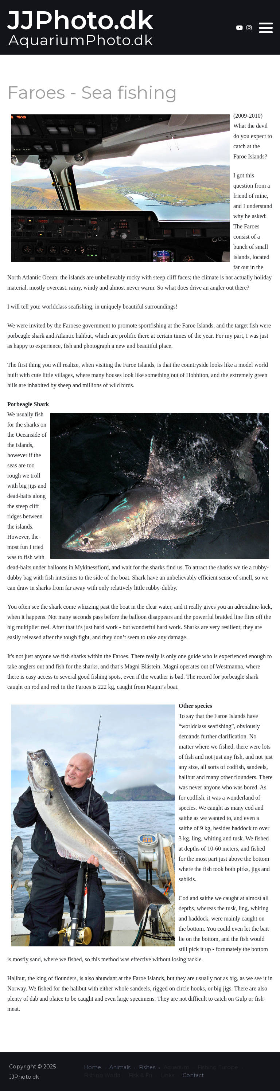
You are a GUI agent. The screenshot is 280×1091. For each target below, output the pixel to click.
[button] (266, 27)
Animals (120, 1067)
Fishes (147, 1067)
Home (92, 1067)
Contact (193, 1075)
